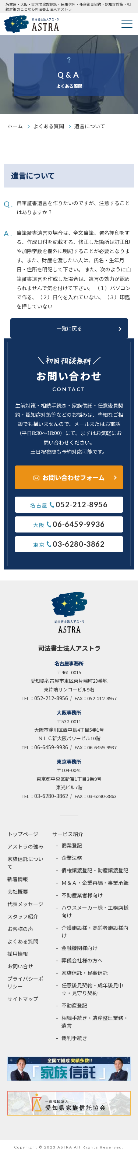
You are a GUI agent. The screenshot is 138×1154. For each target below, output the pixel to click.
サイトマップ (22, 998)
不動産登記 (74, 1005)
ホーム (15, 126)
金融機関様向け (79, 947)
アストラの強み (25, 846)
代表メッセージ (25, 904)
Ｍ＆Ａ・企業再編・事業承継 (94, 882)
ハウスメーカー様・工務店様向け (94, 911)
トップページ (22, 834)
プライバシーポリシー (25, 982)
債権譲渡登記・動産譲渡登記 (94, 870)
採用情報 (17, 953)
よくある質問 (48, 126)
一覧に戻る (69, 328)
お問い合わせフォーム (73, 477)
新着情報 (17, 879)
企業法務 (71, 857)
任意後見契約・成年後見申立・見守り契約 (92, 989)
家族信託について (25, 862)
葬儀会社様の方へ (82, 960)
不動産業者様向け (82, 895)
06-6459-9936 (51, 747)
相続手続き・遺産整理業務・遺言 (94, 1021)
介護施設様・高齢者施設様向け (94, 931)
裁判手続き (74, 1038)
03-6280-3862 (51, 795)
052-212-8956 (51, 698)
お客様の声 (20, 928)
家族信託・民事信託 (84, 972)
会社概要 (17, 891)
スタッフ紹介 (22, 916)
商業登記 (71, 845)
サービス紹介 (67, 834)
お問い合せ (20, 966)
